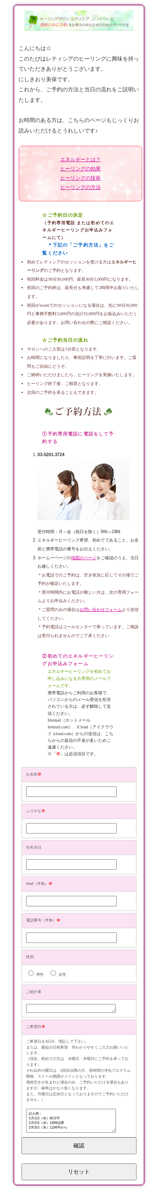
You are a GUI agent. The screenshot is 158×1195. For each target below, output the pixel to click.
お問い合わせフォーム (101, 609)
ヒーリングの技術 (80, 178)
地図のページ (83, 557)
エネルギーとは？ (80, 159)
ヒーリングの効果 (80, 169)
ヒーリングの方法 (80, 187)
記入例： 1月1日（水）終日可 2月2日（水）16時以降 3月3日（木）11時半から (71, 1124)
